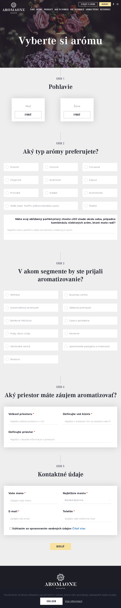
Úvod (32, 9)
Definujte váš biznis (77, 414)
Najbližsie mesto (75, 493)
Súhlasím (51, 601)
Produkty (48, 9)
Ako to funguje (62, 9)
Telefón (69, 511)
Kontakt (105, 4)
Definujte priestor (22, 432)
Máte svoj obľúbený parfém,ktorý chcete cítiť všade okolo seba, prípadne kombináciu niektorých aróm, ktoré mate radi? (65, 221)
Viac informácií (73, 601)
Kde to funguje (77, 9)
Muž (28, 106)
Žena (77, 106)
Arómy (39, 9)
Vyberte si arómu (88, 4)
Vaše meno (17, 493)
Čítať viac (78, 528)
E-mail (14, 511)
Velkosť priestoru (21, 414)
